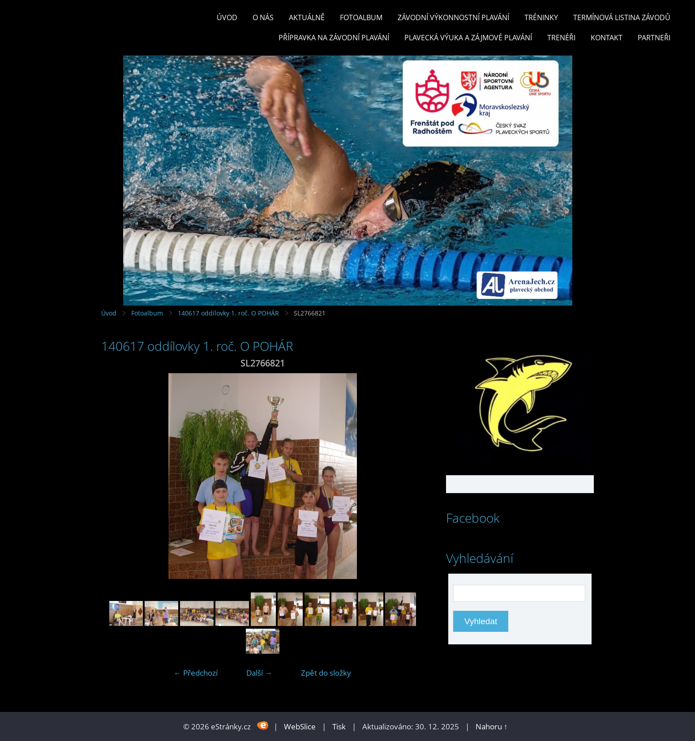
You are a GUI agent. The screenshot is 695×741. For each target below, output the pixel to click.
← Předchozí (196, 673)
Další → (259, 673)
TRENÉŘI (561, 38)
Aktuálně (307, 17)
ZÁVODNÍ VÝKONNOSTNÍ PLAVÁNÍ (453, 17)
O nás (263, 17)
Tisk (339, 726)
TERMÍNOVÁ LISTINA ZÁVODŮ (621, 17)
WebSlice (300, 726)
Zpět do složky (326, 673)
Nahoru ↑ (492, 726)
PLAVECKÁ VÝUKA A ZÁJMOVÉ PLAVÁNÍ (468, 38)
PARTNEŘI (654, 38)
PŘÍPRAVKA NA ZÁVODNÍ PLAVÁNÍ (334, 38)
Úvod (227, 17)
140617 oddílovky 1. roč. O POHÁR (228, 313)
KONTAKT (606, 38)
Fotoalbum (361, 17)
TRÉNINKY (541, 17)
